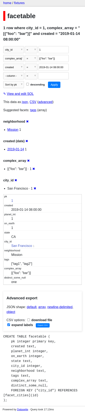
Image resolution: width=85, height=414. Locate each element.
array (42, 307)
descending (35, 84)
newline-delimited (60, 307)
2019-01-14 (15, 149)
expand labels (20, 325)
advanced (45, 102)
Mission (12, 129)
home (7, 3)
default (32, 307)
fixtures (19, 3)
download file (39, 320)
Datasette (22, 409)
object (11, 312)
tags (33, 110)
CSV (33, 102)
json (25, 102)
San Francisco (21, 246)
